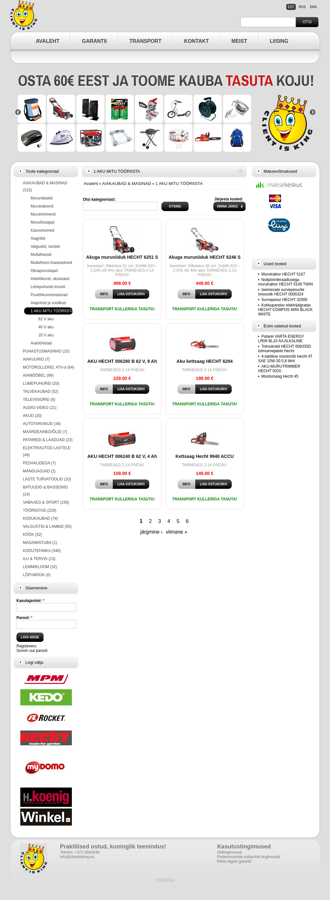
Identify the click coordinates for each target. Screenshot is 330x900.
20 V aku (45, 335)
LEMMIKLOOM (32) (40, 567)
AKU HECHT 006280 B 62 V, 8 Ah (122, 361)
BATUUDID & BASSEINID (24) (45, 491)
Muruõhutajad (42, 222)
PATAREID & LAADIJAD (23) (48, 440)
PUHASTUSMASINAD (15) (46, 351)
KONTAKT (196, 41)
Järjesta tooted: (228, 199)
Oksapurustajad (44, 270)
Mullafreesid (41, 254)
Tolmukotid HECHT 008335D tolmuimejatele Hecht (284, 348)
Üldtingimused (229, 852)
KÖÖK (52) (32, 534)
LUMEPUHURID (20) (41, 383)
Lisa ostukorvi (130, 294)
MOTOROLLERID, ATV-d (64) (48, 367)
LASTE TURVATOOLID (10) (47, 479)
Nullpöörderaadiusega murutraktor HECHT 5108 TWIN (285, 281)
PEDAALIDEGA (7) (39, 463)
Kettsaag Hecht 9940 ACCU (205, 456)
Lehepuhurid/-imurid (48, 287)
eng (313, 7)
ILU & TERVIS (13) (39, 558)
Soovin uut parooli (31, 650)
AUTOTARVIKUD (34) (42, 423)
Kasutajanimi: (30, 600)
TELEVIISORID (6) (39, 399)
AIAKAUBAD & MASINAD (126, 183)
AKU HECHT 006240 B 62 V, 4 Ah (122, 456)
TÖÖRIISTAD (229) (39, 510)
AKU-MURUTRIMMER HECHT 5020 (279, 368)
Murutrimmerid (43, 214)
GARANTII (94, 41)
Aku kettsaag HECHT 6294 (205, 361)
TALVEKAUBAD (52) (40, 391)
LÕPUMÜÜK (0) (37, 575)
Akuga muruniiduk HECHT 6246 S (204, 257)
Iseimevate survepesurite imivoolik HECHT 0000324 (281, 291)
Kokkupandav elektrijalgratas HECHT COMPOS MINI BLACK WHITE (285, 309)
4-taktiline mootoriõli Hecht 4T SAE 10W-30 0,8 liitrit (285, 358)
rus (302, 7)
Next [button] (312, 112)
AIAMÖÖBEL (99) (38, 375)
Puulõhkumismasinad (49, 295)
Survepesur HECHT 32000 (284, 299)
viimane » (177, 532)
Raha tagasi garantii (234, 861)
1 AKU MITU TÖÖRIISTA (52, 311)
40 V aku (45, 327)
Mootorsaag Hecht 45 (279, 376)
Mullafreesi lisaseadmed (51, 262)
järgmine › (151, 532)
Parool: (24, 617)
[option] (165, 112)
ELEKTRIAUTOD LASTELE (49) (47, 451)
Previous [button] (18, 112)
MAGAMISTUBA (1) (40, 542)
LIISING (279, 41)
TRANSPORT (146, 41)
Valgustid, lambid (45, 246)
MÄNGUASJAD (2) (39, 471)
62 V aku (45, 319)
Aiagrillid (38, 238)
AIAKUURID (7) (36, 359)
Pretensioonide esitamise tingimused (248, 857)
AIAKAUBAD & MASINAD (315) (45, 186)
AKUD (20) (32, 415)
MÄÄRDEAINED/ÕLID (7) (45, 432)
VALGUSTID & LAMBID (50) (47, 526)
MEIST (239, 41)
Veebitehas (164, 879)
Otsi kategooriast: (99, 199)
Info (104, 294)
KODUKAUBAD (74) (40, 518)
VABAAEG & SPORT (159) (46, 502)
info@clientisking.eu (77, 857)
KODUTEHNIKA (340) (42, 550)
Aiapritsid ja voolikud (48, 303)
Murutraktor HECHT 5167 (283, 274)
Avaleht (91, 183)
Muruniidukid (42, 198)
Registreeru (26, 646)
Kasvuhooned (42, 230)
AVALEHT (47, 41)
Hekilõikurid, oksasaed (50, 278)
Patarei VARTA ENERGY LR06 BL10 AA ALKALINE (281, 338)
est (291, 7)
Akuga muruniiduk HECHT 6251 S (122, 257)
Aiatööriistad (41, 343)
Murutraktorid (42, 206)
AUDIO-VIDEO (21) (39, 407)
